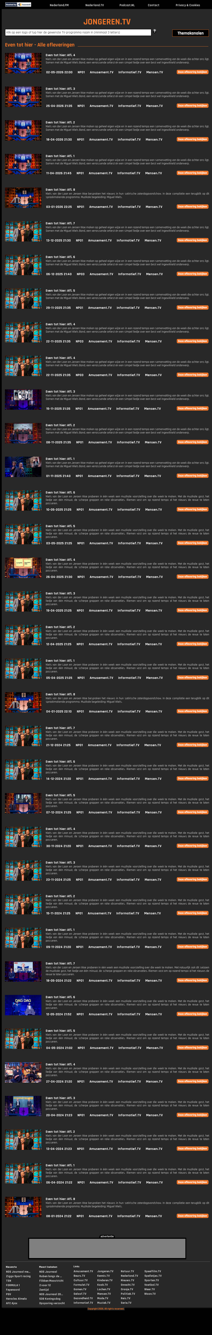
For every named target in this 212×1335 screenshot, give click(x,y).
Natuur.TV (127, 1271)
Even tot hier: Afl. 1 (60, 156)
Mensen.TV (154, 72)
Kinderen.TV (104, 1280)
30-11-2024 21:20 (58, 846)
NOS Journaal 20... (51, 1294)
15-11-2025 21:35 (58, 408)
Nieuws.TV (127, 1280)
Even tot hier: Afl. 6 (60, 257)
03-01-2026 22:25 (59, 207)
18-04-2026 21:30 (59, 139)
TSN (8, 1281)
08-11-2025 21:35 (58, 442)
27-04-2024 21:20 (59, 1081)
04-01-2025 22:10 (59, 711)
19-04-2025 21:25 (59, 610)
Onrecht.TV (128, 1285)
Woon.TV (150, 1294)
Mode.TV (102, 1298)
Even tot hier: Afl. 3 (60, 89)
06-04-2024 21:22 (59, 1182)
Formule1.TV (81, 1285)
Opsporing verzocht (52, 1303)
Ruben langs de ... (50, 1276)
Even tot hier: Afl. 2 (60, 122)
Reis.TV (125, 1298)
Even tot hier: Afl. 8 (60, 190)
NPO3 (81, 274)
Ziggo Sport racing (18, 1276)
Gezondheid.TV (83, 1298)
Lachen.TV (103, 1289)
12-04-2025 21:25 (58, 644)
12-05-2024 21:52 (58, 1014)
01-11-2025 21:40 (58, 476)
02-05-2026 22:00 (59, 72)
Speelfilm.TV (152, 1271)
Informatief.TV (129, 72)
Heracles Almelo (16, 1299)
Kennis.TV (103, 1276)
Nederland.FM (59, 5)
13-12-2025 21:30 (58, 240)
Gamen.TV (80, 1289)
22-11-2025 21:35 (58, 341)
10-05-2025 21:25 (58, 509)
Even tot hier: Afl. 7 (60, 223)
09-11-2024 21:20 (58, 947)
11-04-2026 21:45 (58, 173)
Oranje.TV (127, 1289)
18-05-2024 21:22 (58, 980)
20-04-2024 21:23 (59, 1115)
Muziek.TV (103, 1303)
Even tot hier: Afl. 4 (60, 55)
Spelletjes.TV (153, 1276)
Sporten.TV (151, 1280)
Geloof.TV (80, 1294)
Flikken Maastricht (51, 1281)
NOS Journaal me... (18, 1272)
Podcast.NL (127, 5)
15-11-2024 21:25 (58, 913)
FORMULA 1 (13, 1285)
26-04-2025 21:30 (59, 577)
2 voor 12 (45, 1285)
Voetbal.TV (151, 1285)
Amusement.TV (101, 72)
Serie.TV (126, 1303)
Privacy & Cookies (188, 5)
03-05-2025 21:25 (59, 543)
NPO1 (81, 72)
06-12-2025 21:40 (59, 274)
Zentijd (44, 1290)
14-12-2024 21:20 (58, 779)
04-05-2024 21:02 (59, 1048)
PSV (8, 1294)
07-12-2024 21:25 (58, 812)
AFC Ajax (11, 1303)
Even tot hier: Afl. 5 (60, 290)
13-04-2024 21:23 (59, 1149)
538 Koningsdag (50, 1299)
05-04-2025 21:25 (59, 678)
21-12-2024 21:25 (58, 745)
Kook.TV (102, 1285)
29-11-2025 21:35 (58, 308)
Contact (153, 5)
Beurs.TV (79, 1276)
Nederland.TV (94, 5)
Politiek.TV (128, 1294)
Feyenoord (13, 1290)
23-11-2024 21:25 (58, 880)
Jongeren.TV (105, 1271)
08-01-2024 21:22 (58, 1216)
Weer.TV (149, 1289)
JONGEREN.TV (107, 21)
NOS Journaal (48, 1272)
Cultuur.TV (81, 1280)
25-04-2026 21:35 (59, 106)
